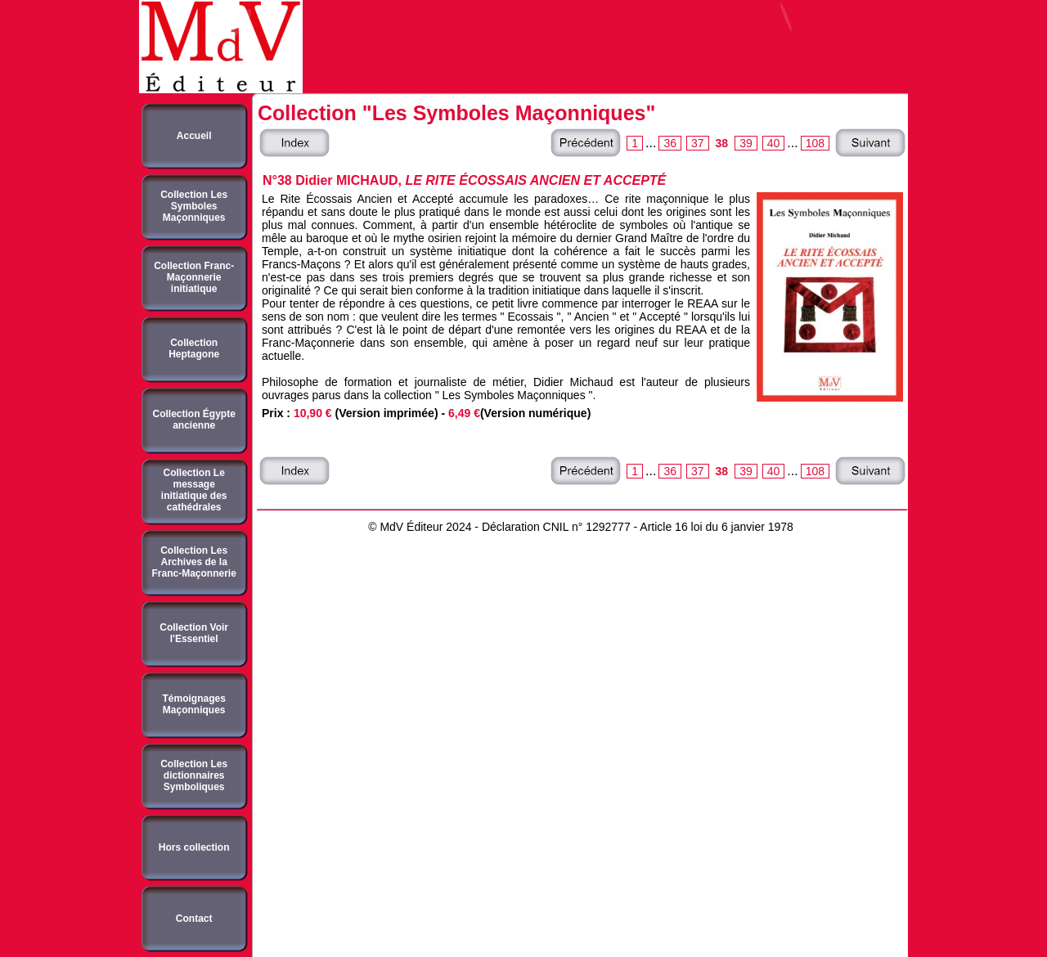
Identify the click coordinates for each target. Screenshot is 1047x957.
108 (815, 143)
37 (697, 143)
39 (746, 143)
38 (722, 143)
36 (669, 143)
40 (773, 143)
